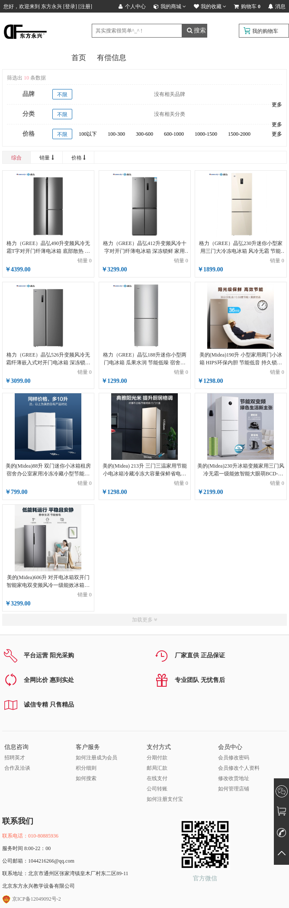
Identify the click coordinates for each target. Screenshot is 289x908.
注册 (85, 6)
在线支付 (157, 778)
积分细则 (86, 768)
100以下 (88, 134)
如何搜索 (86, 778)
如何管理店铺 (233, 789)
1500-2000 (239, 134)
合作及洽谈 (17, 768)
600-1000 (174, 134)
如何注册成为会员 (96, 758)
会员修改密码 (233, 758)
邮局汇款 (157, 768)
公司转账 (157, 789)
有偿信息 (111, 58)
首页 (78, 58)
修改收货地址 (233, 778)
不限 (62, 95)
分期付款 (157, 758)
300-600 (144, 134)
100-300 (116, 134)
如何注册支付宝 (165, 799)
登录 (70, 6)
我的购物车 (265, 31)
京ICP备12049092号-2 (31, 899)
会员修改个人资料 (239, 768)
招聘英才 (14, 758)
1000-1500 (206, 134)
